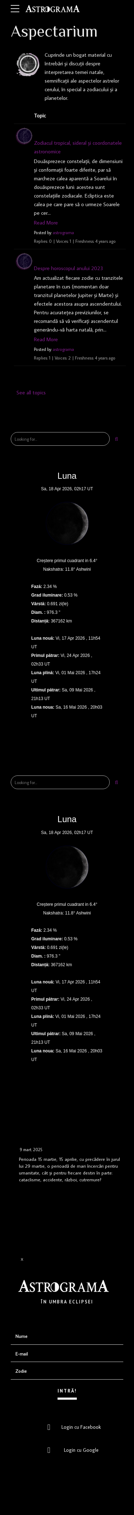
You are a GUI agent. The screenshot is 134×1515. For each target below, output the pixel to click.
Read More (46, 222)
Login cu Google (71, 1449)
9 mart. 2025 (31, 1149)
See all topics (31, 392)
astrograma (63, 232)
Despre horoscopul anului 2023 (68, 268)
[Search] (116, 439)
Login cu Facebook (72, 1426)
